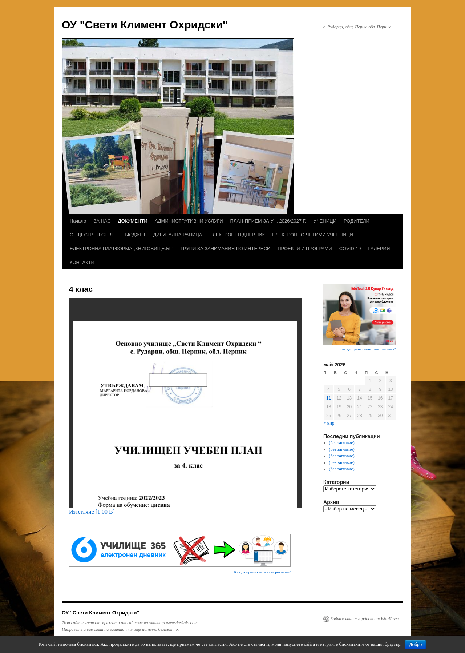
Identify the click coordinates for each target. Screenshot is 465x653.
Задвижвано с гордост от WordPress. (365, 618)
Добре (415, 644)
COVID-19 (350, 248)
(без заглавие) (342, 442)
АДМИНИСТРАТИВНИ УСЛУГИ (189, 221)
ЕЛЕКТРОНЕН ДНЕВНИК (237, 234)
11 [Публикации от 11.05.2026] (328, 398)
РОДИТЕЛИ (356, 221)
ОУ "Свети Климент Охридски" (145, 25)
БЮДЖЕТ (135, 234)
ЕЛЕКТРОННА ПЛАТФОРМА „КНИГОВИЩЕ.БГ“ (121, 248)
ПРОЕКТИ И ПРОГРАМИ (305, 248)
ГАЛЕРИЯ (379, 248)
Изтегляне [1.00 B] (92, 512)
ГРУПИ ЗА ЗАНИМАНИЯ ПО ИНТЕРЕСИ (225, 248)
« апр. (330, 423)
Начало (78, 221)
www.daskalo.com (181, 622)
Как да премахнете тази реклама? (262, 572)
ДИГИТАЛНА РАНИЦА (177, 234)
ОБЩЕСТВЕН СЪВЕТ (93, 234)
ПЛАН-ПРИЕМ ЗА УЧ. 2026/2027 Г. (268, 221)
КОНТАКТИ (82, 262)
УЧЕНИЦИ (325, 221)
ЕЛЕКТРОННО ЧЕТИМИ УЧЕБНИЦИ (312, 234)
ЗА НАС (101, 221)
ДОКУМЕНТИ (132, 221)
